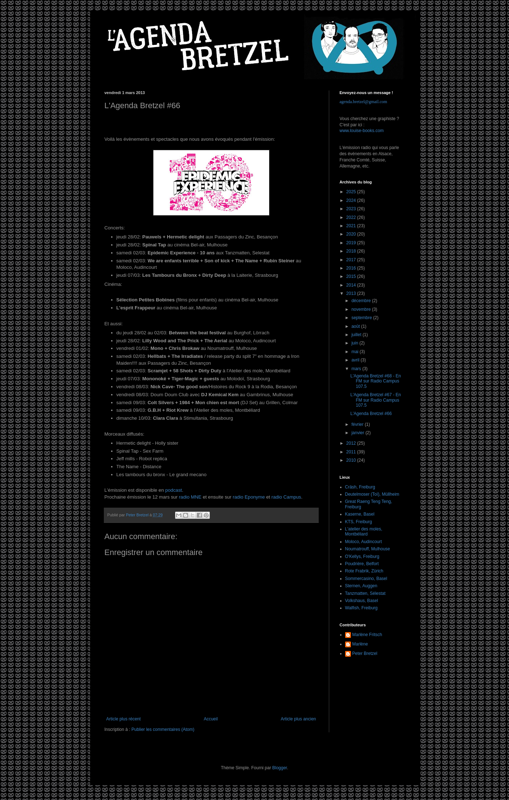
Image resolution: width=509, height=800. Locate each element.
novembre (361, 309)
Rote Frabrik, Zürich (364, 570)
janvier (358, 432)
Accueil (211, 718)
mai (355, 351)
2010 (351, 460)
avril (355, 360)
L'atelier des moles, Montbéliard (363, 531)
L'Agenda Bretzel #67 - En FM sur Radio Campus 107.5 (375, 400)
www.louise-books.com (362, 130)
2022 (351, 217)
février (358, 424)
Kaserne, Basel (359, 514)
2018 (351, 251)
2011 (351, 451)
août (356, 326)
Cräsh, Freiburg (360, 487)
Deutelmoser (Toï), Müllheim (372, 494)
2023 (351, 208)
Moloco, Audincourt (363, 541)
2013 (351, 293)
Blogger (279, 767)
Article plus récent (123, 718)
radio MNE (190, 497)
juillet (356, 334)
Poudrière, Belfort (362, 563)
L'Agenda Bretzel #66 (370, 413)
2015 (351, 276)
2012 (351, 443)
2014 (351, 285)
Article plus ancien (298, 718)
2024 (351, 200)
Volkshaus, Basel (361, 600)
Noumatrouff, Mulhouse (367, 548)
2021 (351, 225)
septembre (362, 317)
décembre (361, 300)
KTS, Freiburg (358, 521)
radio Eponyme (249, 497)
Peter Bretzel (364, 653)
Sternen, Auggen (361, 585)
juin (355, 343)
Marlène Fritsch (367, 634)
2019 (351, 242)
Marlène (360, 644)
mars (356, 368)
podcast (173, 490)
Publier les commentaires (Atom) (162, 729)
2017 (351, 259)
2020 (351, 234)
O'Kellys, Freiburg (362, 556)
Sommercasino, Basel (366, 578)
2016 (351, 268)
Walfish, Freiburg (361, 607)
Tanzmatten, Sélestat (365, 593)
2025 (351, 191)
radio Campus (286, 497)
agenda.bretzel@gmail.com (363, 101)
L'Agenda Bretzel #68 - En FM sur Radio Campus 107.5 (375, 381)
